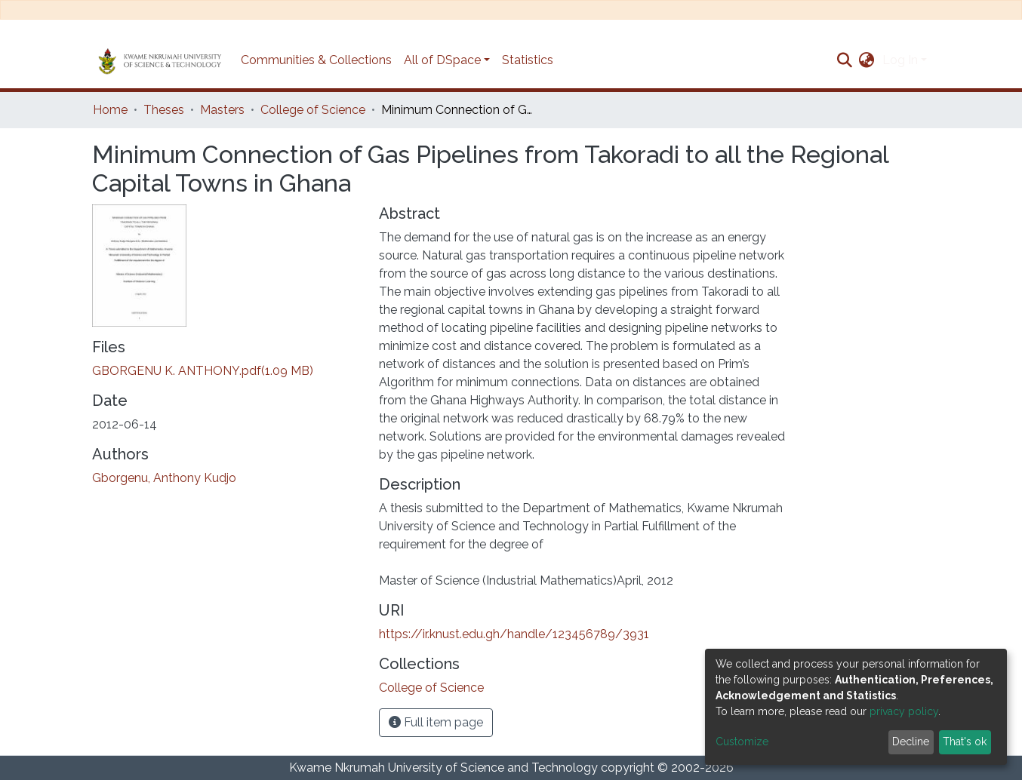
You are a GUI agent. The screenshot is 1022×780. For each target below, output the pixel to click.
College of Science (312, 110)
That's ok (965, 741)
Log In (900, 60)
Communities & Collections (316, 60)
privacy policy (904, 711)
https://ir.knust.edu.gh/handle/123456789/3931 (514, 634)
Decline (910, 741)
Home (110, 110)
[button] (866, 60)
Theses (163, 110)
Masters (222, 110)
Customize (742, 741)
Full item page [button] (436, 722)
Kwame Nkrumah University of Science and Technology (443, 767)
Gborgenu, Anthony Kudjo (164, 478)
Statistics (527, 60)
